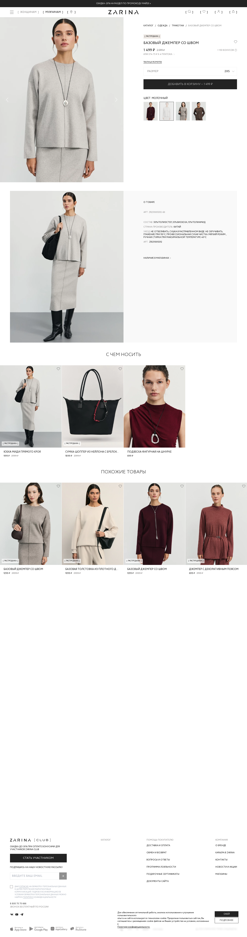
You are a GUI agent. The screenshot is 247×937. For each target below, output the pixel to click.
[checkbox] (11, 886)
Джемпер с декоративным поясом (213, 569)
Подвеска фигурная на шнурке (149, 452)
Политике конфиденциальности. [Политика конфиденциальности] (133, 926)
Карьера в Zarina (225, 852)
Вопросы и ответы (158, 859)
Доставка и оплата (158, 845)
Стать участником (38, 858)
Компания (221, 840)
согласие (24, 886)
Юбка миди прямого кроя (22, 452)
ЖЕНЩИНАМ (28, 12)
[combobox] (190, 71)
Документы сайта (158, 881)
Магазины (221, 874)
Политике (28, 897)
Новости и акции (226, 866)
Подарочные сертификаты (163, 874)
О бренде (220, 845)
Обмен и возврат (157, 852)
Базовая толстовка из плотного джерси (95, 569)
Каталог (106, 840)
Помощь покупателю (160, 840)
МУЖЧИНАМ (53, 12)
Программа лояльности (161, 866)
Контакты (221, 859)
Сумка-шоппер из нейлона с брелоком (93, 452)
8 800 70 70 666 (18, 903)
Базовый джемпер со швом (23, 569)
